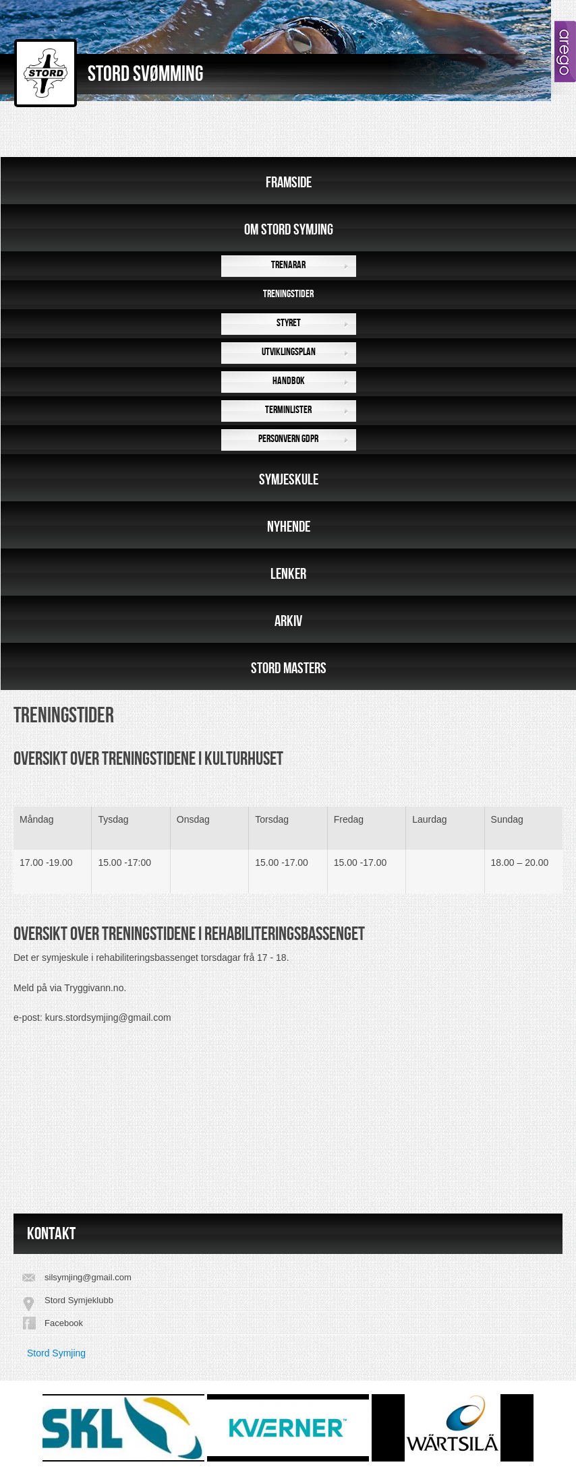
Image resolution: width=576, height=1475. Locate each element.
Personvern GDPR (288, 439)
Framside (289, 182)
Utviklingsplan (289, 352)
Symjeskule (288, 479)
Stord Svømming (145, 74)
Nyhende (288, 526)
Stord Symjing (56, 1353)
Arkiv (288, 621)
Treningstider (288, 294)
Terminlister (288, 410)
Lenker (288, 574)
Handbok (288, 381)
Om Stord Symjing (288, 229)
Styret (289, 323)
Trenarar (288, 265)
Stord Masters (288, 668)
